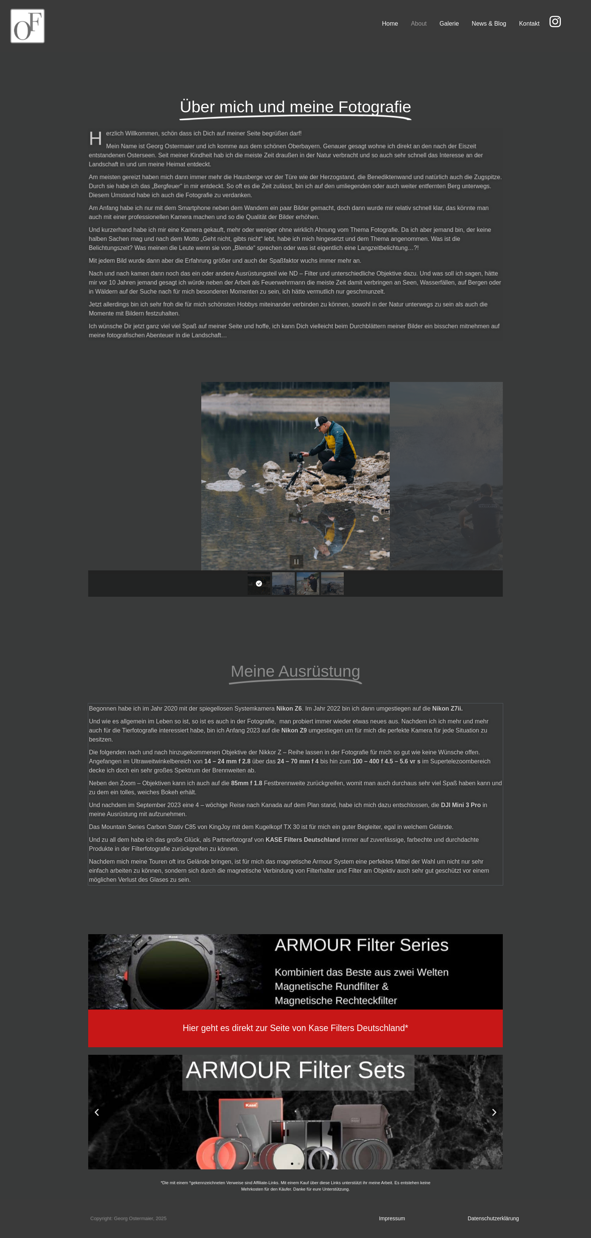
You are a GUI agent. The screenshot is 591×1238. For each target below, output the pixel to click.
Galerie (449, 23)
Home (390, 23)
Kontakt (529, 23)
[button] (96, 1112)
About (419, 23)
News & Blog (489, 23)
